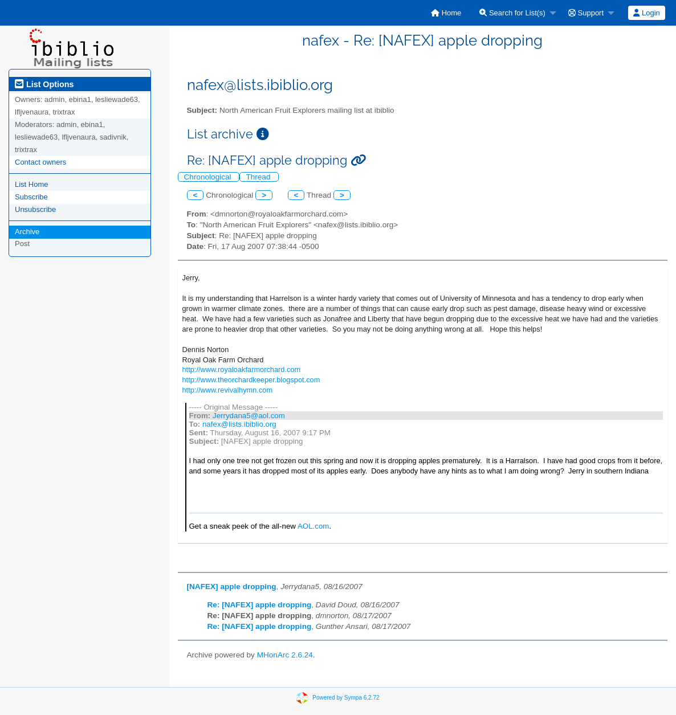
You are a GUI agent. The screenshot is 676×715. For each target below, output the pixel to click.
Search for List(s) (512, 13)
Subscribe (31, 197)
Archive (27, 231)
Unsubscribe (35, 209)
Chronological (209, 177)
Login (646, 13)
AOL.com (313, 526)
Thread (259, 177)
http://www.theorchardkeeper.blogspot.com (251, 379)
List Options (44, 84)
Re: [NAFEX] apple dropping (259, 604)
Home (446, 13)
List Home (31, 184)
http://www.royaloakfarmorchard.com (241, 369)
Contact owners (40, 162)
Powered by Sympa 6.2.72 (345, 697)
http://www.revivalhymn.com (227, 390)
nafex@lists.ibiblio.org (239, 424)
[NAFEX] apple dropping (231, 586)
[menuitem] (446, 13)
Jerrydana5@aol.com (249, 415)
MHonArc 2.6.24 (285, 655)
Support (586, 13)
